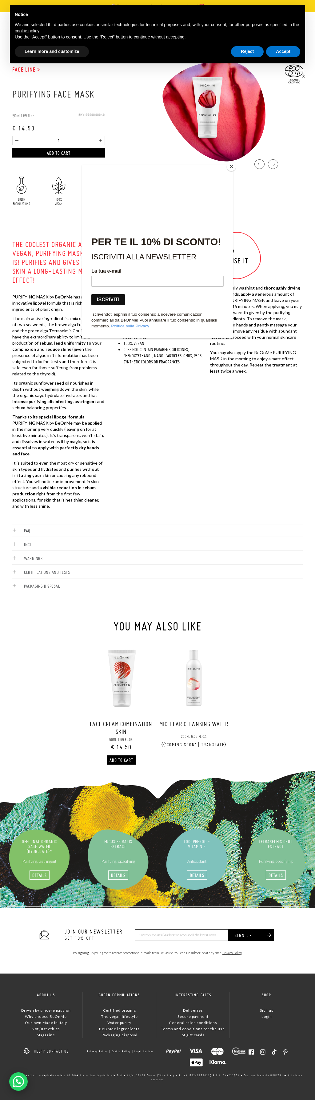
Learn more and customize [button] (52, 51)
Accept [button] (283, 51)
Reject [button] (247, 51)
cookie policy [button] (27, 30)
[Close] (231, 166)
